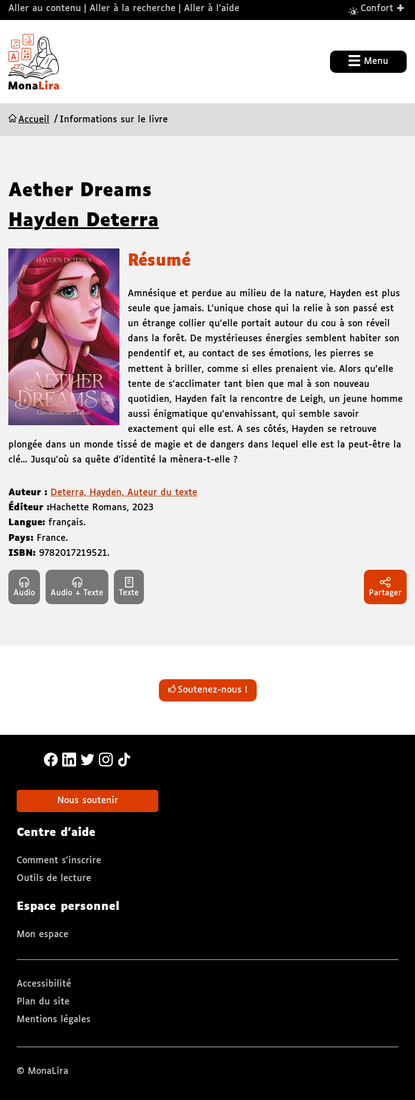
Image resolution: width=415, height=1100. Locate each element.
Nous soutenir (87, 800)
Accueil (33, 120)
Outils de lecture (54, 878)
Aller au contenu (44, 8)
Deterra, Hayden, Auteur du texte (124, 492)
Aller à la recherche (132, 8)
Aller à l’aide (211, 8)
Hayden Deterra (83, 221)
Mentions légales (54, 1019)
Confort (383, 8)
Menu (368, 60)
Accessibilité (44, 984)
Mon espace (42, 934)
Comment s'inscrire (59, 860)
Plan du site (43, 1002)
